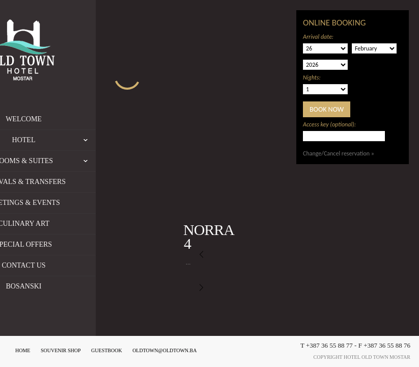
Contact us (72, 265)
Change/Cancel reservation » (338, 153)
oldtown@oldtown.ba (164, 350)
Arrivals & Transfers (72, 182)
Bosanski (72, 286)
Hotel (102, 140)
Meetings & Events (72, 202)
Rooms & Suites (93, 161)
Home (22, 350)
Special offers (72, 244)
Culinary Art (72, 223)
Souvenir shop (61, 350)
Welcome (72, 119)
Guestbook (106, 350)
